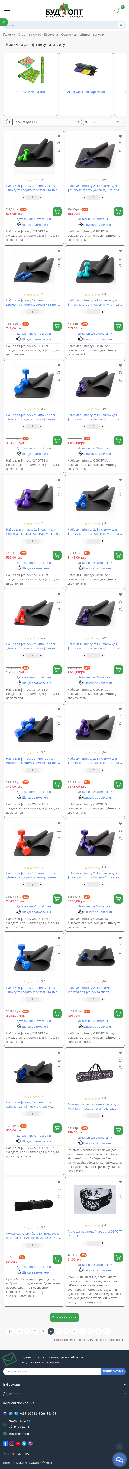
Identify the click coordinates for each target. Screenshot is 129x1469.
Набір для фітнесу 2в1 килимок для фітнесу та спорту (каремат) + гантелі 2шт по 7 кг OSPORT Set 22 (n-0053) (32, 877)
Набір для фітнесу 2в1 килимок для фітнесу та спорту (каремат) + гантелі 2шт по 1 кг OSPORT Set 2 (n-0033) (94, 304)
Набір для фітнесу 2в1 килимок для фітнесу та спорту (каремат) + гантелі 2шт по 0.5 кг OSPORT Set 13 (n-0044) (94, 190)
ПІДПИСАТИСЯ (113, 1371)
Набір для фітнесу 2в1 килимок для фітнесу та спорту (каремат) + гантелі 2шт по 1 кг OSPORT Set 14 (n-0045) (32, 304)
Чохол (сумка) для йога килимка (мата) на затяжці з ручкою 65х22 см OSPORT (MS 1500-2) (33, 1238)
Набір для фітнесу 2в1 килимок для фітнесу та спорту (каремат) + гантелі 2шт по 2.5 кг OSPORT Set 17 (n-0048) (94, 533)
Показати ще (64, 1317)
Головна (9, 34)
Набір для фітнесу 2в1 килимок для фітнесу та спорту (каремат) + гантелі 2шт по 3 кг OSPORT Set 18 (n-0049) (32, 648)
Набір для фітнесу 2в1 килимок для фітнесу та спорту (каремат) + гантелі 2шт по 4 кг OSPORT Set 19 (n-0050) (94, 648)
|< (10, 1331)
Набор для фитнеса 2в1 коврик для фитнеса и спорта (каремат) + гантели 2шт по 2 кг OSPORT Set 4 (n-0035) (33, 533)
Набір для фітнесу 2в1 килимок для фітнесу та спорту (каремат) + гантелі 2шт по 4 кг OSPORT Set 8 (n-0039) (32, 763)
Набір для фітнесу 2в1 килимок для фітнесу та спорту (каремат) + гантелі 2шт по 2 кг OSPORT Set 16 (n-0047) (94, 419)
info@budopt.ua (20, 1434)
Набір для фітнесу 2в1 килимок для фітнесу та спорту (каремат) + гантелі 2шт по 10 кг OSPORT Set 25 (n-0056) (32, 419)
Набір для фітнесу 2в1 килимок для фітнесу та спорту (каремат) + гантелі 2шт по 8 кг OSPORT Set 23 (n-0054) (94, 877)
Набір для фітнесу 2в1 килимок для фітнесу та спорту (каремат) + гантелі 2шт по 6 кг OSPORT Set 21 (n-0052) (94, 763)
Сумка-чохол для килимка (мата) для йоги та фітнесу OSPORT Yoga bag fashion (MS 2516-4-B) (93, 1108)
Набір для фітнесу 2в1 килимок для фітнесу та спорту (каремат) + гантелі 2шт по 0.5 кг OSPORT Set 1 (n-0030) (32, 190)
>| (107, 1331)
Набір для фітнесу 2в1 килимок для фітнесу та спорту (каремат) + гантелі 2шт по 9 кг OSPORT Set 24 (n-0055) (32, 992)
